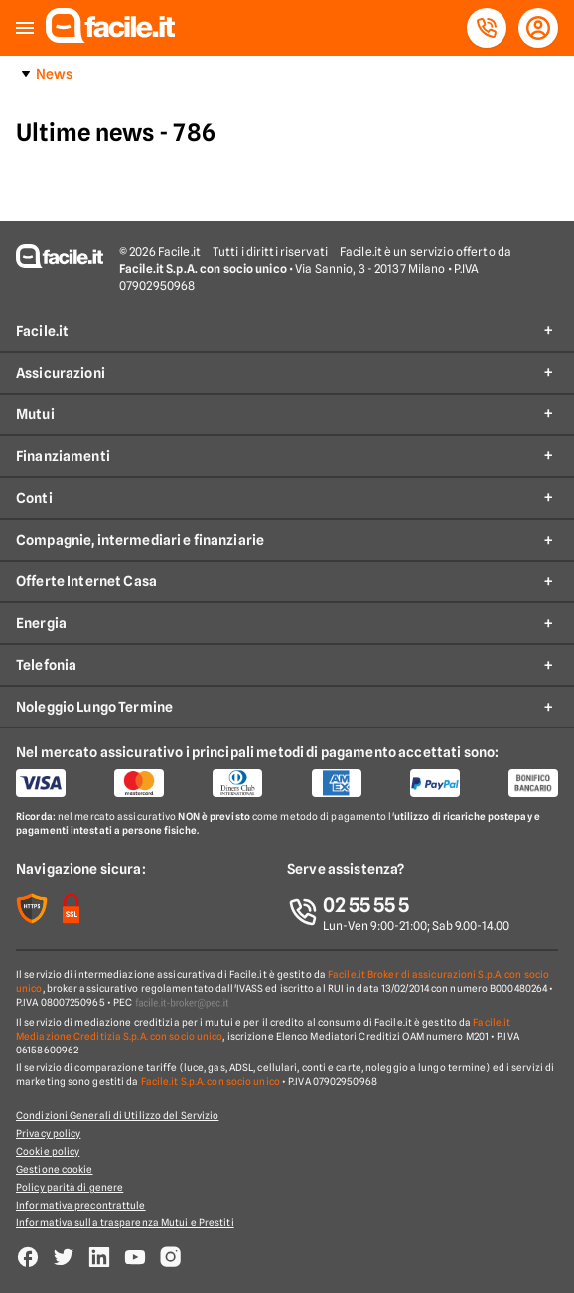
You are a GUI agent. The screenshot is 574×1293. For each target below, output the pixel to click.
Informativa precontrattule (81, 1205)
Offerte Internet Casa (86, 581)
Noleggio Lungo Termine (94, 707)
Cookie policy (47, 1151)
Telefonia (46, 665)
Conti (34, 498)
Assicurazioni (60, 373)
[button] (25, 28)
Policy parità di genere (69, 1187)
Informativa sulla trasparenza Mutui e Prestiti (125, 1222)
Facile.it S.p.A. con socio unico (210, 1081)
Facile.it (42, 331)
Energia (41, 623)
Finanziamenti (63, 456)
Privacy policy (48, 1133)
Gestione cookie (54, 1169)
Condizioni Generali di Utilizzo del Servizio (117, 1115)
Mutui (35, 414)
